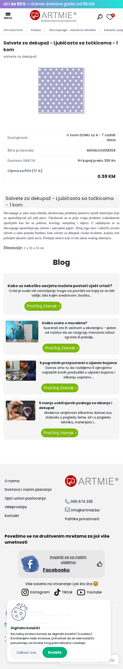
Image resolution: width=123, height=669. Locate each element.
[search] (99, 16)
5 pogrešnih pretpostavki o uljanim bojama (78, 363)
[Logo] (53, 16)
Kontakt (12, 515)
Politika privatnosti (82, 519)
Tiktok (63, 592)
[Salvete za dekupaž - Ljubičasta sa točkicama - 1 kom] (61, 91)
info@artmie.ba (85, 510)
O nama (12, 481)
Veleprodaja (16, 506)
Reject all (26, 652)
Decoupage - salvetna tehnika (72, 30)
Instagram (36, 592)
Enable (55, 652)
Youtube (89, 592)
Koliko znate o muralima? (64, 323)
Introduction (13, 30)
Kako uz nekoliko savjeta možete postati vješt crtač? (60, 286)
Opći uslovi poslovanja (25, 498)
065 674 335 (82, 501)
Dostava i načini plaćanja (28, 489)
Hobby (36, 30)
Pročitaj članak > (43, 306)
